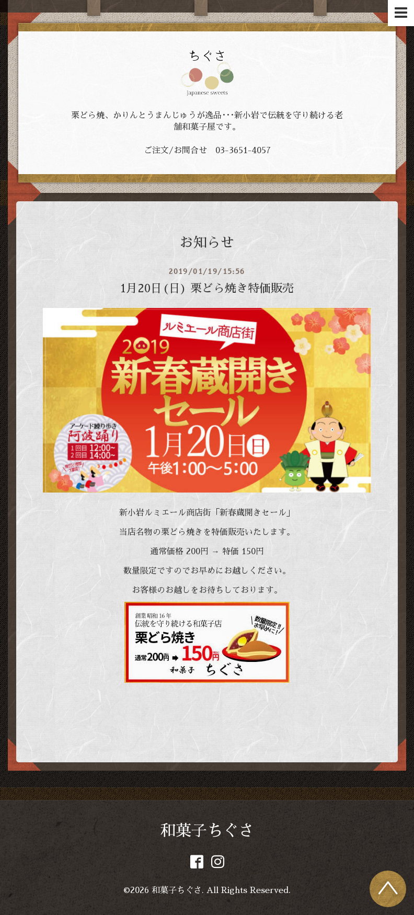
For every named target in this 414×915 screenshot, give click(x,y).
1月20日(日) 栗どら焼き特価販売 (207, 288)
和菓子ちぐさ (207, 831)
